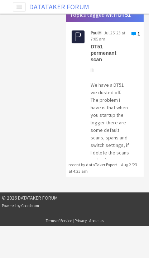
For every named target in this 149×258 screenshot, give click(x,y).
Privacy (80, 220)
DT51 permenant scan (103, 53)
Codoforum (30, 205)
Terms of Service (59, 220)
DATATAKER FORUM (59, 6)
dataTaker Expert (101, 164)
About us (96, 220)
